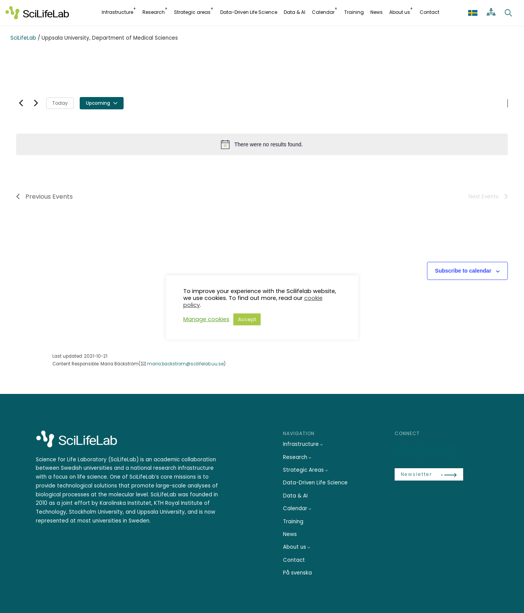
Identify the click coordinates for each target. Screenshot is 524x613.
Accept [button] (247, 319)
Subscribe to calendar (463, 271)
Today (60, 103)
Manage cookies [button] (206, 319)
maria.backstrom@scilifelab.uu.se (185, 364)
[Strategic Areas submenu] (326, 470)
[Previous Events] (20, 103)
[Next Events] (35, 103)
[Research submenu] (309, 457)
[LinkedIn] (401, 452)
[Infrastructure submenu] (321, 444)
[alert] (262, 144)
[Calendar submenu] (309, 508)
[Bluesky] (418, 452)
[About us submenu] (308, 547)
